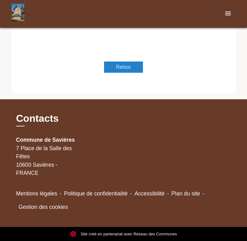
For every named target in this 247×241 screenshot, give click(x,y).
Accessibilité (150, 193)
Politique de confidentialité (95, 193)
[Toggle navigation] (228, 14)
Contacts (37, 118)
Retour (123, 67)
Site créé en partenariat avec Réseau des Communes (123, 234)
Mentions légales (36, 193)
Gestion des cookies (43, 207)
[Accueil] (50, 14)
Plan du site (185, 193)
